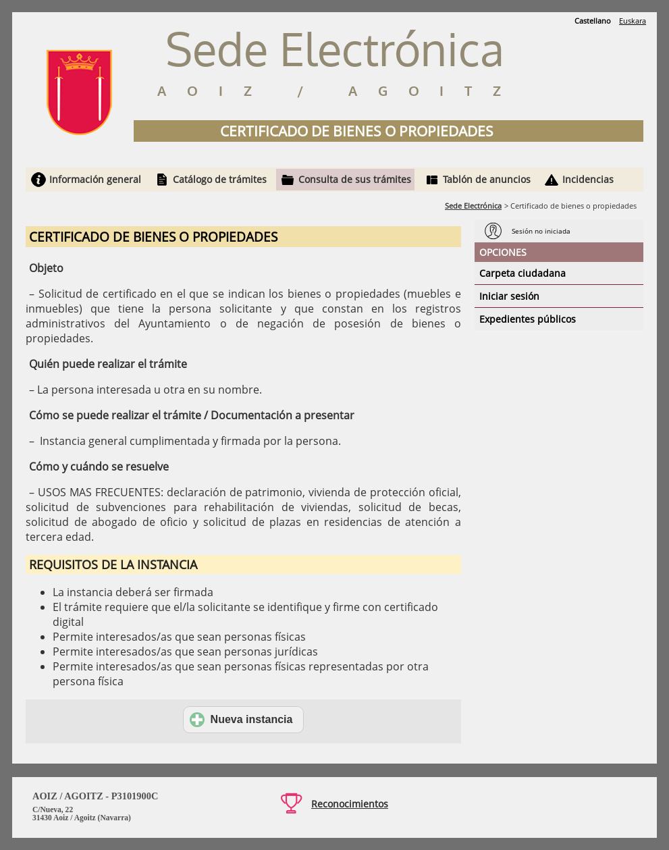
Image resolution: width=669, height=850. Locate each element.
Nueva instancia (241, 719)
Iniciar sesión (509, 296)
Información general (95, 179)
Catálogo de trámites (220, 179)
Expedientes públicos (527, 319)
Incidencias (588, 179)
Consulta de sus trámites (354, 179)
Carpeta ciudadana (522, 273)
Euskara (632, 21)
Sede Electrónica (473, 206)
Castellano (592, 21)
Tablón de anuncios (487, 179)
